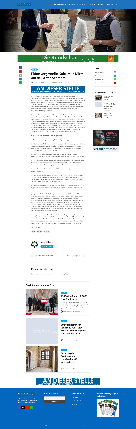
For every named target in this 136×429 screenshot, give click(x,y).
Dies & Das (91, 4)
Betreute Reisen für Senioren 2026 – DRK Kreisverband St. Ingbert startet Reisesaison (110, 106)
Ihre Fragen (74, 397)
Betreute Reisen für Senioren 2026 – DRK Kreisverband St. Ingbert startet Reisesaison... (73, 329)
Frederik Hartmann (37, 82)
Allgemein (34, 69)
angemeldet (40, 274)
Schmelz (39, 231)
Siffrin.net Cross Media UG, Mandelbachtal (68, 425)
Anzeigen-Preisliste (76, 401)
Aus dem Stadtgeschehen (77, 4)
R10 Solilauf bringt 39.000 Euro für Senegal (74, 297)
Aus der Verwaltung (60, 4)
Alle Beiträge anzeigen (47, 246)
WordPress (90, 425)
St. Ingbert (46, 231)
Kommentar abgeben (58, 82)
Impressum (109, 4)
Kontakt (100, 4)
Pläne (33, 231)
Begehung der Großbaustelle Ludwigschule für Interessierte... (69, 358)
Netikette (74, 404)
